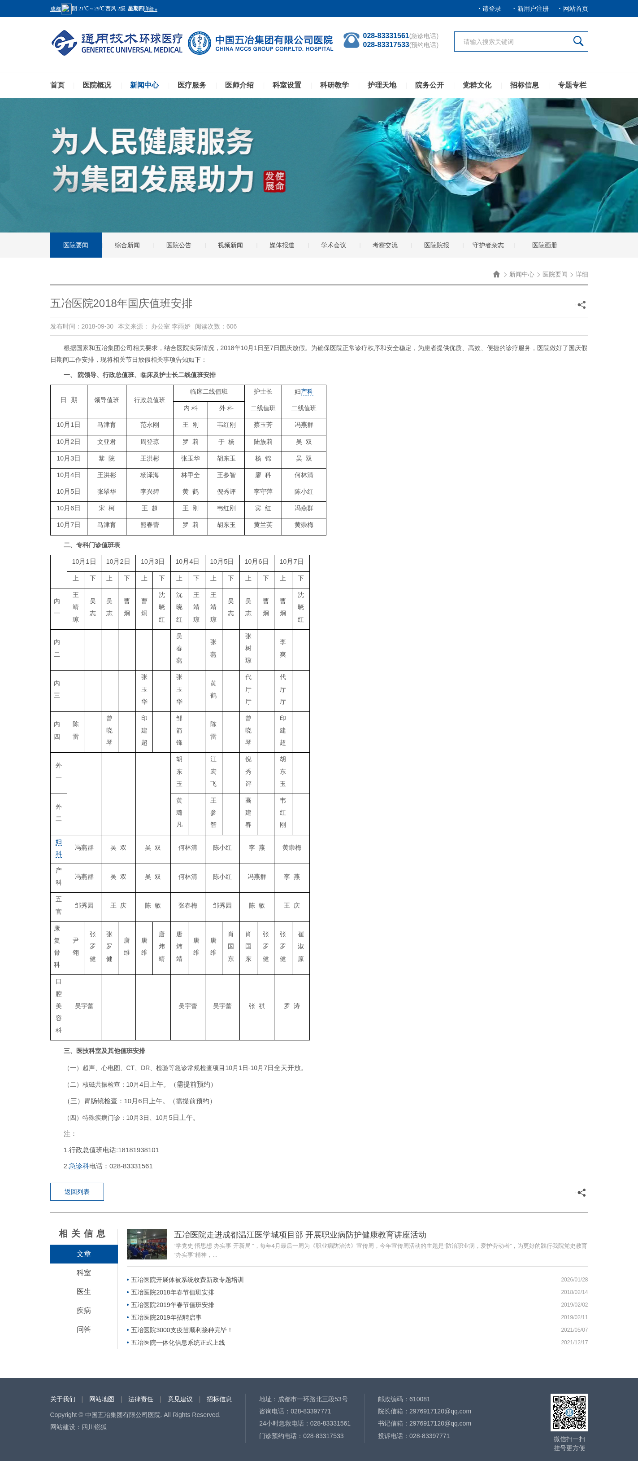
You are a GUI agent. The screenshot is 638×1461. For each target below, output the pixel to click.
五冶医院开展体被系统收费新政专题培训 (187, 1279)
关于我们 (62, 1399)
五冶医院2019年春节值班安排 (172, 1304)
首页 (57, 85)
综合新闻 (127, 245)
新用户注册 (533, 8)
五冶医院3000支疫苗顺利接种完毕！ (182, 1330)
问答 (84, 1329)
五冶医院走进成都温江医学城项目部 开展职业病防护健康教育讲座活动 (300, 1234)
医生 (84, 1291)
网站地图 (101, 1399)
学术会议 (333, 245)
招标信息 (524, 85)
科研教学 (334, 85)
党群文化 (477, 85)
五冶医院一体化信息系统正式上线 (178, 1342)
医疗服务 (192, 85)
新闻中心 (144, 85)
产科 (307, 391)
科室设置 (287, 85)
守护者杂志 (488, 245)
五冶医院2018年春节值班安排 (172, 1292)
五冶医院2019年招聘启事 (166, 1317)
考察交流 (385, 245)
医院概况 (96, 85)
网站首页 (575, 8)
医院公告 (178, 245)
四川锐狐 (94, 1426)
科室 (84, 1273)
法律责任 (140, 1399)
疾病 (84, 1310)
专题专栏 (572, 85)
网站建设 (62, 1426)
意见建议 (180, 1399)
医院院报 (436, 245)
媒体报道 (282, 245)
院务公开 (429, 85)
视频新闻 (230, 245)
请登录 (491, 8)
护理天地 (382, 85)
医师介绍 (239, 85)
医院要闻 (75, 245)
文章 (84, 1254)
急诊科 (79, 1166)
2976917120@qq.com (440, 1411)
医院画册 (544, 245)
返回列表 (77, 1191)
